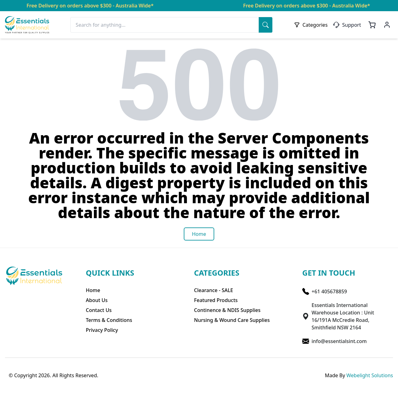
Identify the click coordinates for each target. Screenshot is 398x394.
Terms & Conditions (109, 320)
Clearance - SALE (213, 290)
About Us (97, 300)
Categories (311, 24)
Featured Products (216, 300)
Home (93, 290)
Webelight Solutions (369, 375)
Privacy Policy (102, 330)
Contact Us (99, 310)
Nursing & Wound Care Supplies (232, 320)
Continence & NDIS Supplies (227, 310)
